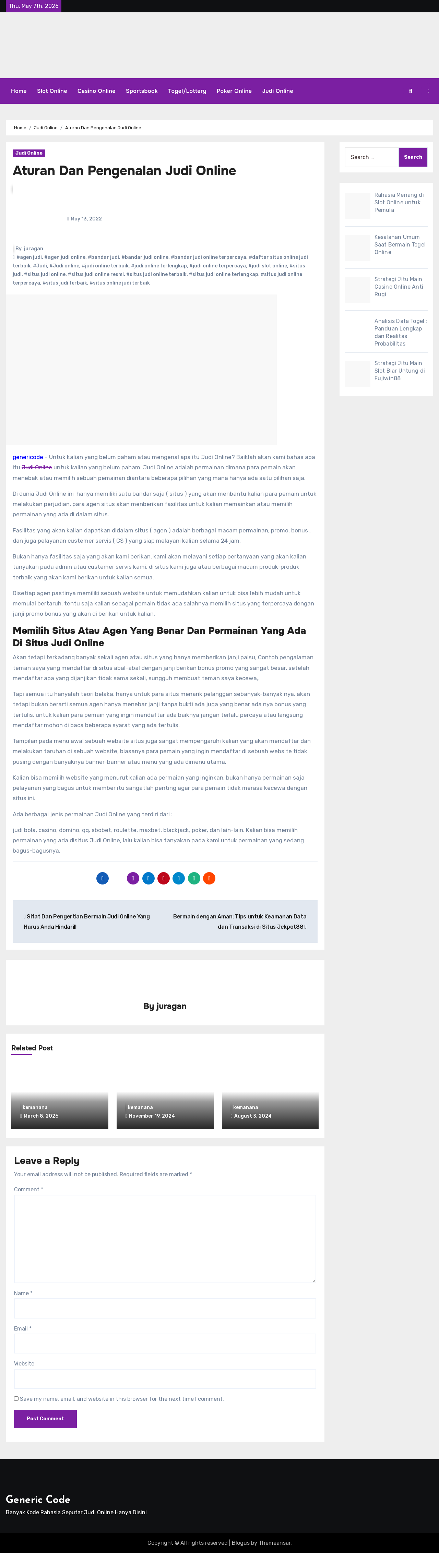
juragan (33, 249)
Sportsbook (142, 91)
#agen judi (29, 257)
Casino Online (97, 91)
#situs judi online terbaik (156, 274)
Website (24, 1363)
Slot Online (52, 91)
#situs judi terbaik (65, 283)
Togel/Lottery (187, 91)
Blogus (241, 1542)
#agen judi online (64, 257)
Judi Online (278, 91)
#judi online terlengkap (159, 266)
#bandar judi (103, 257)
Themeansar (274, 1542)
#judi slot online (267, 266)
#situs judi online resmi (96, 274)
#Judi (40, 266)
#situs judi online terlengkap (223, 274)
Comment (28, 1189)
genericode (28, 457)
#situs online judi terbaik (120, 283)
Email (23, 1328)
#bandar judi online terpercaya (208, 257)
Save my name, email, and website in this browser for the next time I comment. (122, 1398)
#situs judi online (45, 274)
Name (23, 1292)
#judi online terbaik (105, 266)
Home (19, 91)
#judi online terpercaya (217, 266)
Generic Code (38, 1500)
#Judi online (64, 266)
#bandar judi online (144, 257)
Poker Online (234, 91)
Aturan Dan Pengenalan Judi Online (124, 170)
